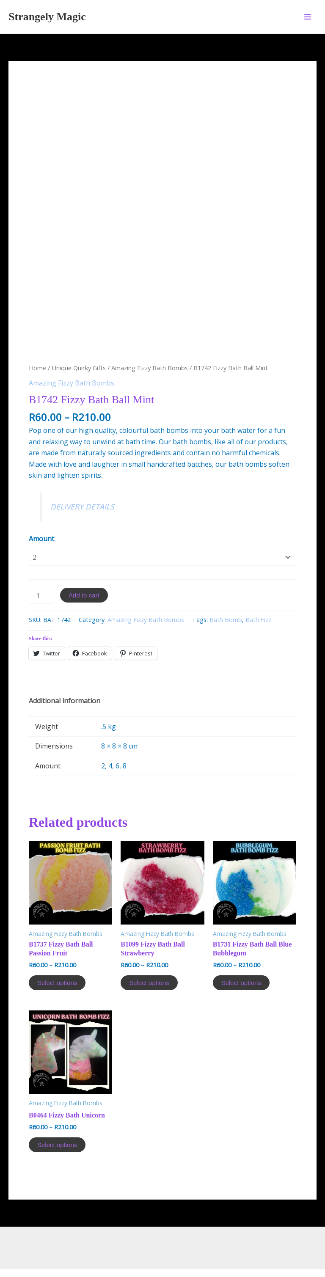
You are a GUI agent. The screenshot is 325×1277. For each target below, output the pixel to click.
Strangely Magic (47, 17)
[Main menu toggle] (308, 16)
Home (37, 324)
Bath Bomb (225, 576)
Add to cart (84, 552)
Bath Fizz (258, 576)
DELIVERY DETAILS (82, 463)
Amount (41, 495)
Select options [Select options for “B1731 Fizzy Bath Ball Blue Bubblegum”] (241, 939)
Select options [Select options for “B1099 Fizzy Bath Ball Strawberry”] (149, 939)
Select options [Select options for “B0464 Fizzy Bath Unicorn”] (57, 1101)
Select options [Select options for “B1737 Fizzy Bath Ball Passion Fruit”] (57, 939)
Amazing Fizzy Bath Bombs (149, 324)
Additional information (64, 657)
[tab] (64, 657)
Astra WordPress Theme (240, 1240)
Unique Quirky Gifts (79, 324)
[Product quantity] (41, 553)
